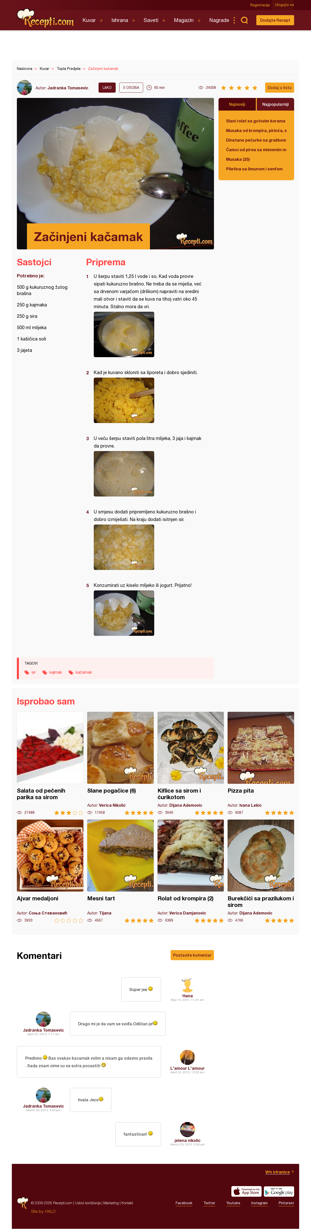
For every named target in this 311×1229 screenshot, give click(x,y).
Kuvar (89, 20)
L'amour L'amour (187, 1068)
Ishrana (119, 20)
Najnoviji (237, 104)
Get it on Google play (279, 1191)
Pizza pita (261, 763)
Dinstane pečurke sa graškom (256, 140)
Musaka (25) (238, 159)
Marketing (111, 1203)
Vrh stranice (277, 1172)
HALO (50, 1211)
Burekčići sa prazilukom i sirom (261, 871)
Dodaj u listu (280, 87)
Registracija (260, 5)
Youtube (233, 1203)
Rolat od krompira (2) (191, 871)
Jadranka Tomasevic (67, 87)
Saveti (151, 20)
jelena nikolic (188, 1140)
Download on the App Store (246, 1191)
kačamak (84, 672)
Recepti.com (46, 18)
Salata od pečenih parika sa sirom (50, 763)
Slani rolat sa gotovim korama (255, 120)
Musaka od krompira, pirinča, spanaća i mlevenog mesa (256, 130)
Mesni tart (120, 871)
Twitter (209, 1203)
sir (34, 672)
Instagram (259, 1203)
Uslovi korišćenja (88, 1203)
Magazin (184, 20)
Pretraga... (244, 20)
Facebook (184, 1203)
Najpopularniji (275, 104)
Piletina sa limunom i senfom (254, 168)
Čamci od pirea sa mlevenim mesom (256, 149)
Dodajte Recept (275, 20)
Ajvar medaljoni (50, 871)
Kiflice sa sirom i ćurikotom (191, 763)
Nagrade (219, 20)
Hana (187, 995)
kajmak (55, 672)
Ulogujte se (284, 5)
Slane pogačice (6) (120, 763)
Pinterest (286, 1203)
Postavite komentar (192, 955)
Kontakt (127, 1203)
